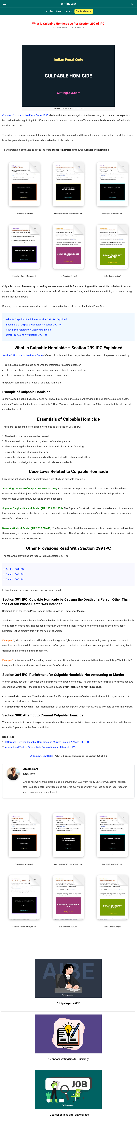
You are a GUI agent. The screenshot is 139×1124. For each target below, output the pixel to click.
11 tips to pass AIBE (68, 1004)
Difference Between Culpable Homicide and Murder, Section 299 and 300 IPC (47, 742)
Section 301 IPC (15, 569)
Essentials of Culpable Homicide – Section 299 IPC (34, 324)
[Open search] (132, 3)
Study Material (83, 11)
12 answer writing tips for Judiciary (68, 1060)
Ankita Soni (31, 769)
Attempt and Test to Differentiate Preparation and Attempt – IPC (40, 747)
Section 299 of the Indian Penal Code (22, 355)
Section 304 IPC (15, 574)
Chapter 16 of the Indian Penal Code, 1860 (25, 115)
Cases (59, 11)
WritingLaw (35, 756)
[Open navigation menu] (4, 4)
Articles (49, 11)
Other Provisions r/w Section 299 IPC (26, 334)
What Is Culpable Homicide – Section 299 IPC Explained (36, 319)
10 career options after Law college (68, 1116)
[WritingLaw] (68, 4)
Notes (69, 11)
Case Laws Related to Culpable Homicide (28, 329)
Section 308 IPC (15, 579)
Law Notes (79, 28)
